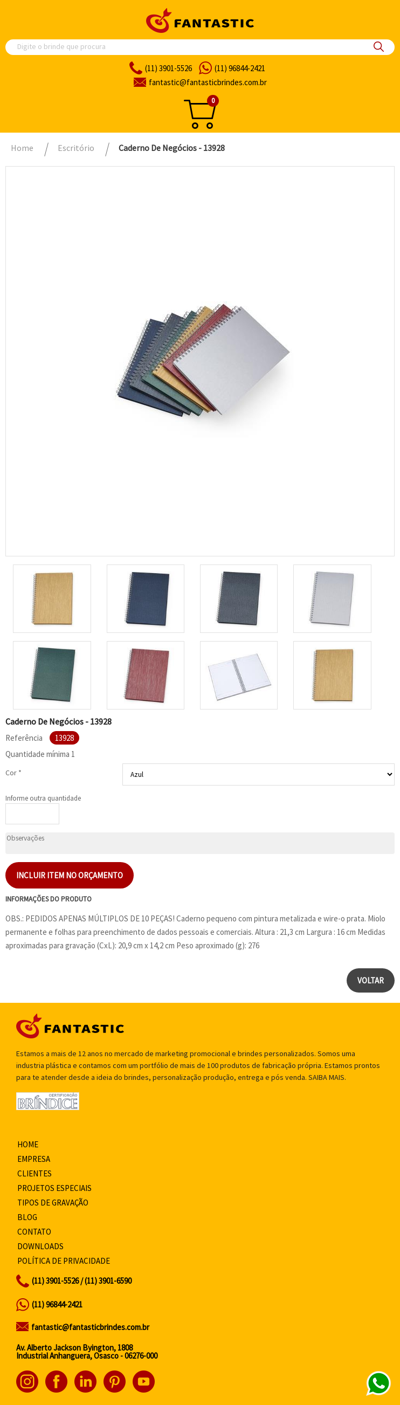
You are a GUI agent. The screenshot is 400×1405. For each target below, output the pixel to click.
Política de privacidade (63, 1261)
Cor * (13, 772)
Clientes (34, 1173)
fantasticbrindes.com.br (208, 82)
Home (27, 1144)
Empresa (33, 1159)
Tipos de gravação (52, 1202)
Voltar (370, 980)
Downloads (40, 1246)
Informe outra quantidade (43, 798)
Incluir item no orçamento (69, 875)
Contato (34, 1232)
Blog (27, 1217)
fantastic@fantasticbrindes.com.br (90, 1327)
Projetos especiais (54, 1188)
